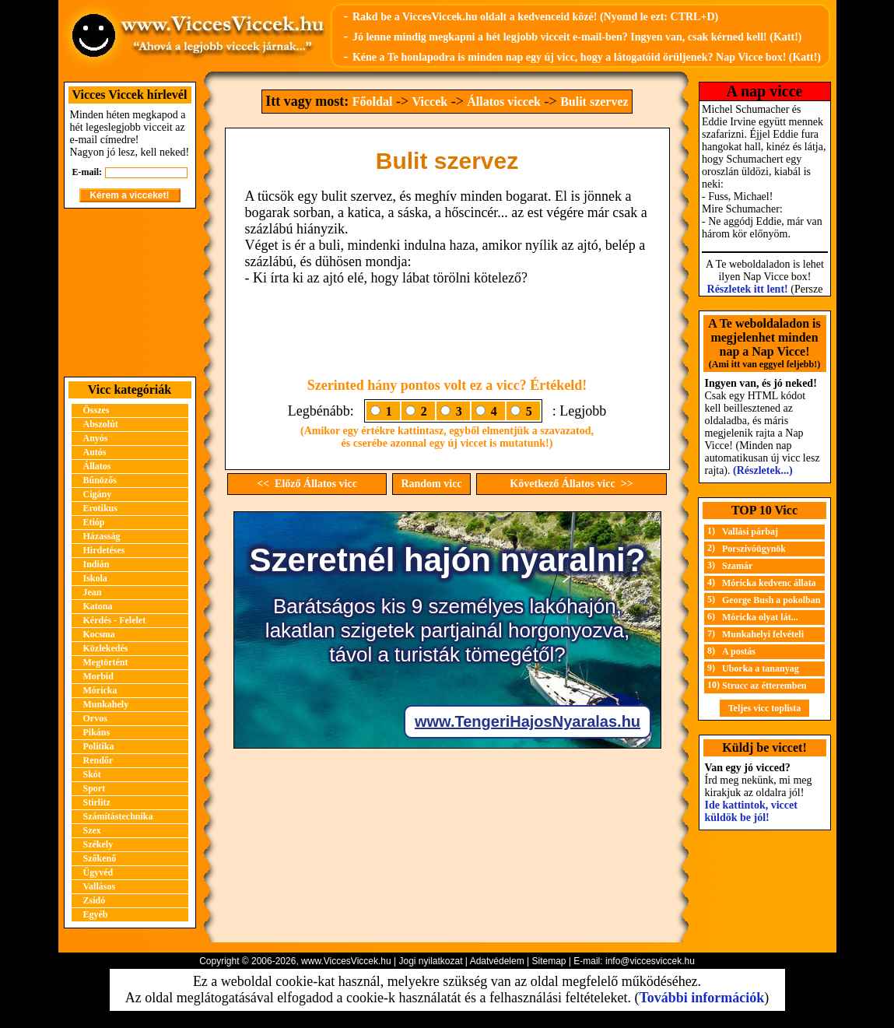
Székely (98, 844)
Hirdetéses (104, 550)
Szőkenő (100, 858)
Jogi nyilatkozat (430, 961)
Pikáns (96, 732)
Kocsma (99, 634)
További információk (701, 997)
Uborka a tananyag (760, 668)
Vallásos (99, 886)
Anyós (95, 438)
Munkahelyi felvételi (763, 634)
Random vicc (431, 483)
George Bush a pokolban (771, 600)
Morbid (98, 676)
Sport (94, 788)
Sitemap (548, 961)
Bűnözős (100, 480)
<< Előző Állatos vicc (307, 483)
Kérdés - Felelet (114, 620)
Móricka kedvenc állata (769, 582)
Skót (92, 774)
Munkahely (106, 704)
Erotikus (100, 508)
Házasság (102, 536)
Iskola (95, 578)
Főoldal (372, 101)
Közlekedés (105, 648)
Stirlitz (96, 802)
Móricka (100, 690)
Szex (92, 830)
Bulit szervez (594, 101)
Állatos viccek (504, 101)
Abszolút (100, 424)
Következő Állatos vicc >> (571, 483)
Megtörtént (105, 662)
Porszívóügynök (754, 548)
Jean (92, 592)
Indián (96, 564)
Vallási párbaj (750, 531)
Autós (95, 452)
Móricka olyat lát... (760, 617)
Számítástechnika (118, 816)
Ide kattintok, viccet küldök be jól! (751, 811)
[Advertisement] (130, 293)
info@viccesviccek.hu (650, 961)
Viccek (430, 101)
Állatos (97, 466)
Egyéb (95, 914)
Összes (96, 410)
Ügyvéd (98, 872)
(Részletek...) (763, 470)
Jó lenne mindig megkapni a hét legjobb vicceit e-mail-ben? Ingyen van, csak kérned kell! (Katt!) (577, 37)
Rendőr (98, 760)
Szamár (737, 565)
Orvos (95, 718)
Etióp (94, 522)
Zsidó (94, 900)
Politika (98, 746)
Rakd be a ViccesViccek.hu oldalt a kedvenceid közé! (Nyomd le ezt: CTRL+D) (535, 17)
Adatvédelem (497, 961)
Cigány (97, 494)
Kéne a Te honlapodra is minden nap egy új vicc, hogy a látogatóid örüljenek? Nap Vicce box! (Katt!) (586, 57)
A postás (739, 651)
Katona (98, 606)
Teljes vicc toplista (764, 708)
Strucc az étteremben (764, 685)
